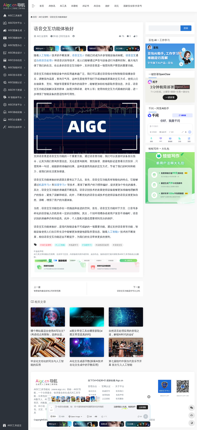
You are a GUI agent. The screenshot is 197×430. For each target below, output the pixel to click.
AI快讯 (52, 6)
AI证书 (86, 6)
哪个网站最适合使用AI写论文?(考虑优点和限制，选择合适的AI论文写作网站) (48, 332)
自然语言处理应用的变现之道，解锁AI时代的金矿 (124, 332)
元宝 (40, 409)
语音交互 (77, 55)
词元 (116, 6)
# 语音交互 (117, 245)
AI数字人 (38, 399)
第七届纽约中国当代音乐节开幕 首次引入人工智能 (125, 363)
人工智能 (44, 55)
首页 (42, 6)
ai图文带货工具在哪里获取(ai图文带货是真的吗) (86, 332)
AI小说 (41, 406)
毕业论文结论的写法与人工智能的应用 (47, 363)
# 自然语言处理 (102, 245)
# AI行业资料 (45, 245)
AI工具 (63, 6)
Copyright (38, 420)
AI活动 (97, 6)
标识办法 (92, 391)
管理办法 (92, 386)
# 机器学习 (73, 245)
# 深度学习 (86, 245)
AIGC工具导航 (125, 254)
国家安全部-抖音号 (133, 6)
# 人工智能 (60, 245)
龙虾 (107, 6)
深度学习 (59, 184)
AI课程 (74, 6)
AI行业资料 (43, 17)
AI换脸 (43, 402)
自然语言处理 (44, 60)
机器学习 (44, 184)
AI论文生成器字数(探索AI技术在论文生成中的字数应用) (86, 363)
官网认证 (106, 386)
